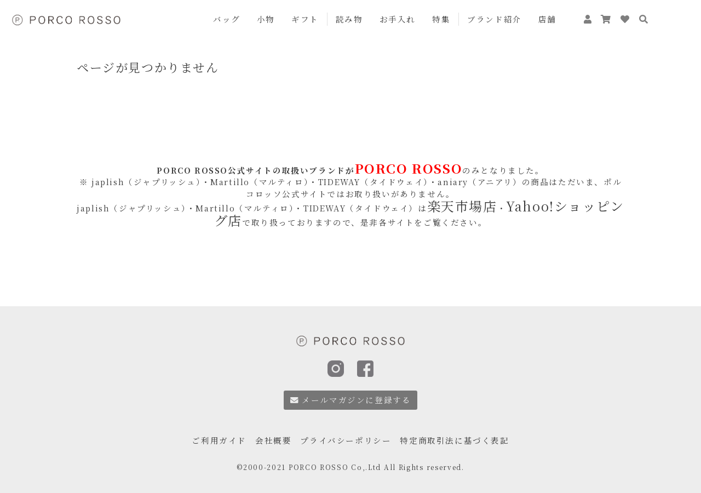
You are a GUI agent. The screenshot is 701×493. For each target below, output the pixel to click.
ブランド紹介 (494, 19)
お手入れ (398, 19)
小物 (266, 19)
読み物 (349, 19)
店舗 (547, 19)
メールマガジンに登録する (350, 399)
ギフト (305, 19)
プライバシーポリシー (345, 438)
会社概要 (273, 438)
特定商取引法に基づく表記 (454, 438)
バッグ (226, 19)
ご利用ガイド (219, 438)
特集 (441, 19)
